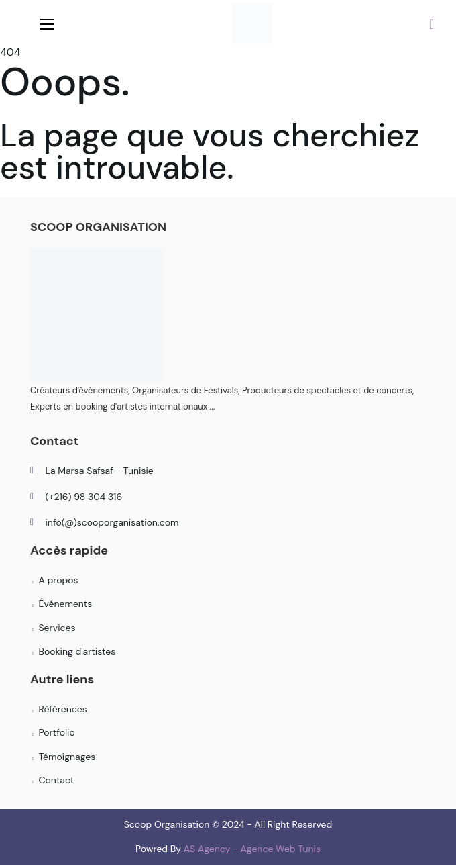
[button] (431, 23)
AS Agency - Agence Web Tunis (252, 849)
